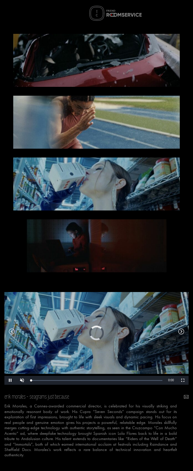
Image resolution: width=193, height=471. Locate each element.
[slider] (96, 380)
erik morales (15, 397)
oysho (11, 333)
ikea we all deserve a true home (181, 333)
